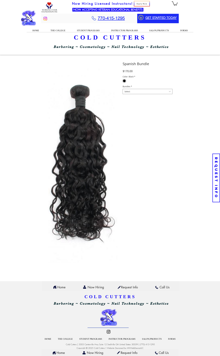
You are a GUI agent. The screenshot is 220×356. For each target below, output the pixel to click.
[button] (175, 3)
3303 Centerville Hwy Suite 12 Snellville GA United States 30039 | (109, 344)
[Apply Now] (142, 3)
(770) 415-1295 (147, 344)
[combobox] (147, 91)
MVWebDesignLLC (135, 348)
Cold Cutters (71, 344)
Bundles (127, 86)
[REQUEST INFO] (216, 178)
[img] (49, 12)
